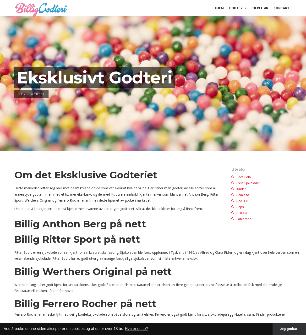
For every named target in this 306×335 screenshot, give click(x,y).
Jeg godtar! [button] (289, 329)
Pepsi (238, 207)
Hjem (219, 8)
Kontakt (281, 8)
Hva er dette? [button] (136, 329)
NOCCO (239, 213)
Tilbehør (260, 8)
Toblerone (241, 219)
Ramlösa (240, 195)
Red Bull (239, 201)
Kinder (238, 189)
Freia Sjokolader (245, 183)
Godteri (238, 8)
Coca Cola (241, 177)
